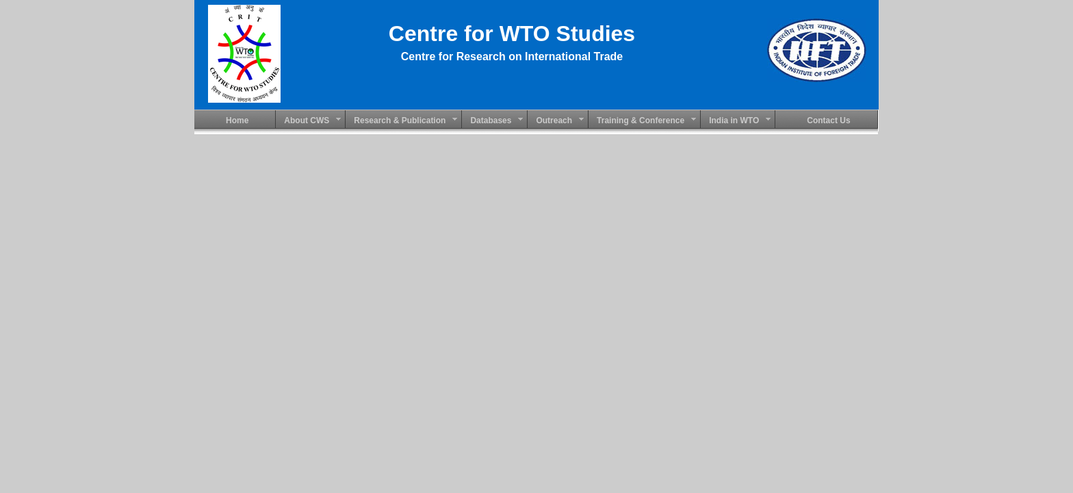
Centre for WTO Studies (512, 33)
